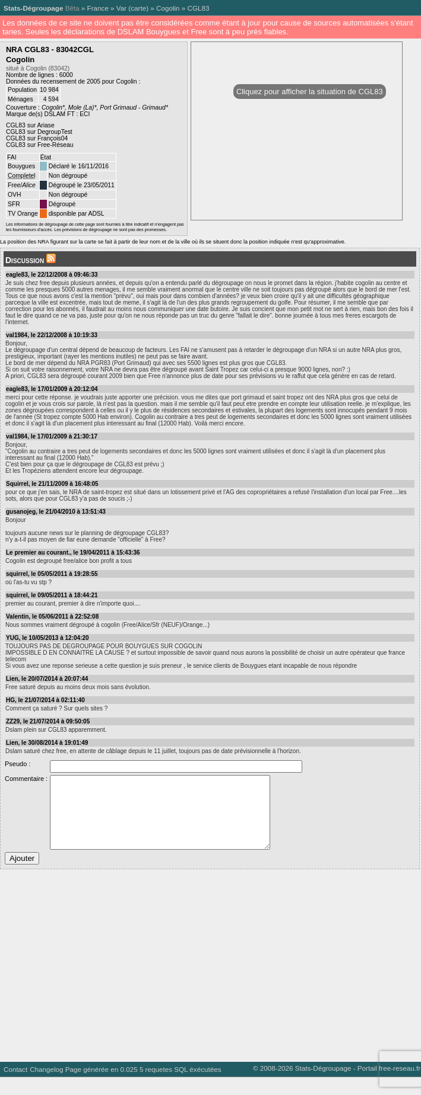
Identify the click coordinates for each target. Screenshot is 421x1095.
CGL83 (199, 8)
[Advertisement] (208, 979)
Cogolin (168, 8)
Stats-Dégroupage (33, 8)
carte (138, 8)
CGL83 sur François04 (37, 138)
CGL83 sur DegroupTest (39, 132)
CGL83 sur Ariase (30, 125)
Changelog (46, 1087)
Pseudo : (17, 763)
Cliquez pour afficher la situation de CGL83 (309, 91)
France (98, 8)
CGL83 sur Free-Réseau (39, 145)
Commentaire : (26, 778)
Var (121, 8)
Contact (15, 1087)
